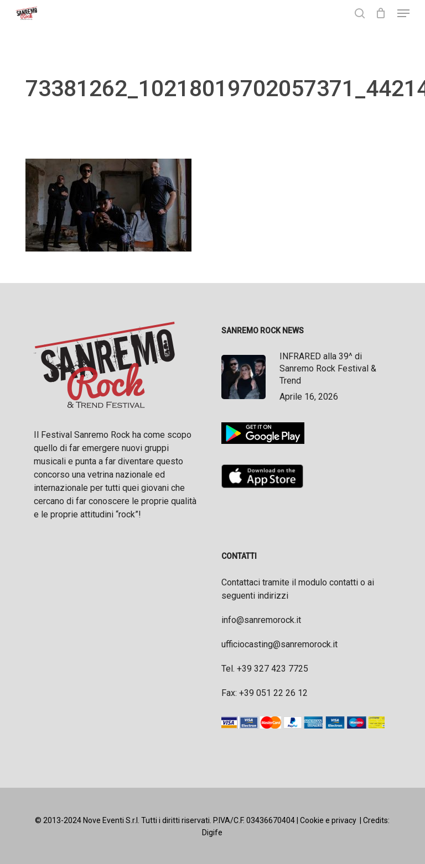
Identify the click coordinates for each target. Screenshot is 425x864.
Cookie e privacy (328, 820)
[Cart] (381, 13)
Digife (212, 832)
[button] (403, 13)
